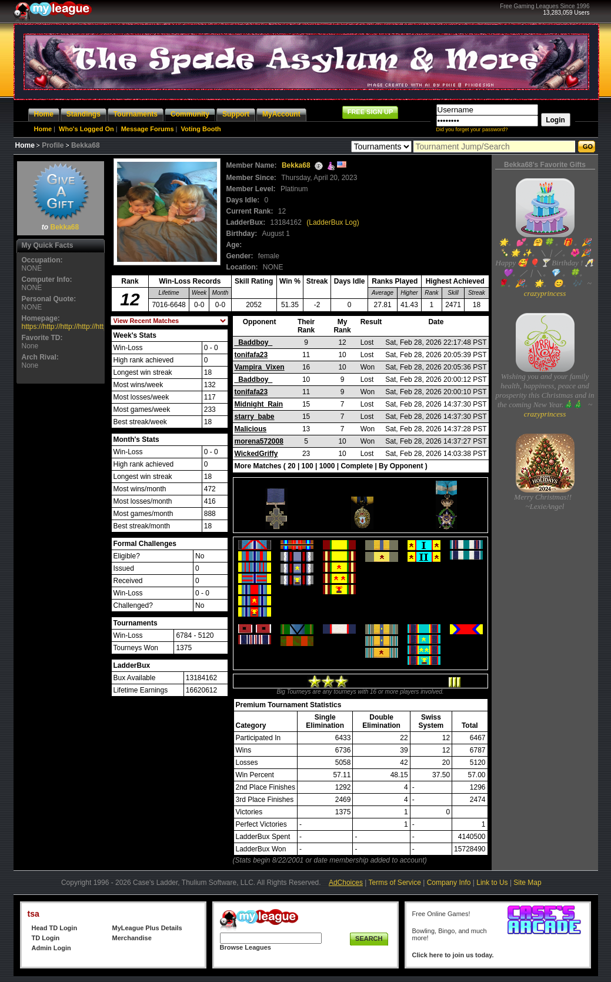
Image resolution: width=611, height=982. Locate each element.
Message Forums (147, 128)
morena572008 (259, 441)
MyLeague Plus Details (147, 927)
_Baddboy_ (254, 342)
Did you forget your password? (472, 129)
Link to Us (492, 882)
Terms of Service (395, 882)
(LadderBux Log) (332, 222)
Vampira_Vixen (260, 367)
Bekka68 (64, 227)
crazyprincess (545, 293)
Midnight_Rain (259, 404)
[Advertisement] (61, 563)
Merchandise (132, 937)
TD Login (46, 937)
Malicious (251, 429)
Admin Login (51, 947)
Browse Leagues (245, 947)
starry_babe (255, 416)
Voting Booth (201, 128)
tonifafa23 (251, 355)
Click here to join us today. (453, 954)
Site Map (527, 882)
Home (43, 128)
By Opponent (401, 466)
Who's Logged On (86, 128)
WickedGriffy (256, 454)
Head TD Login (55, 927)
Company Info (449, 882)
